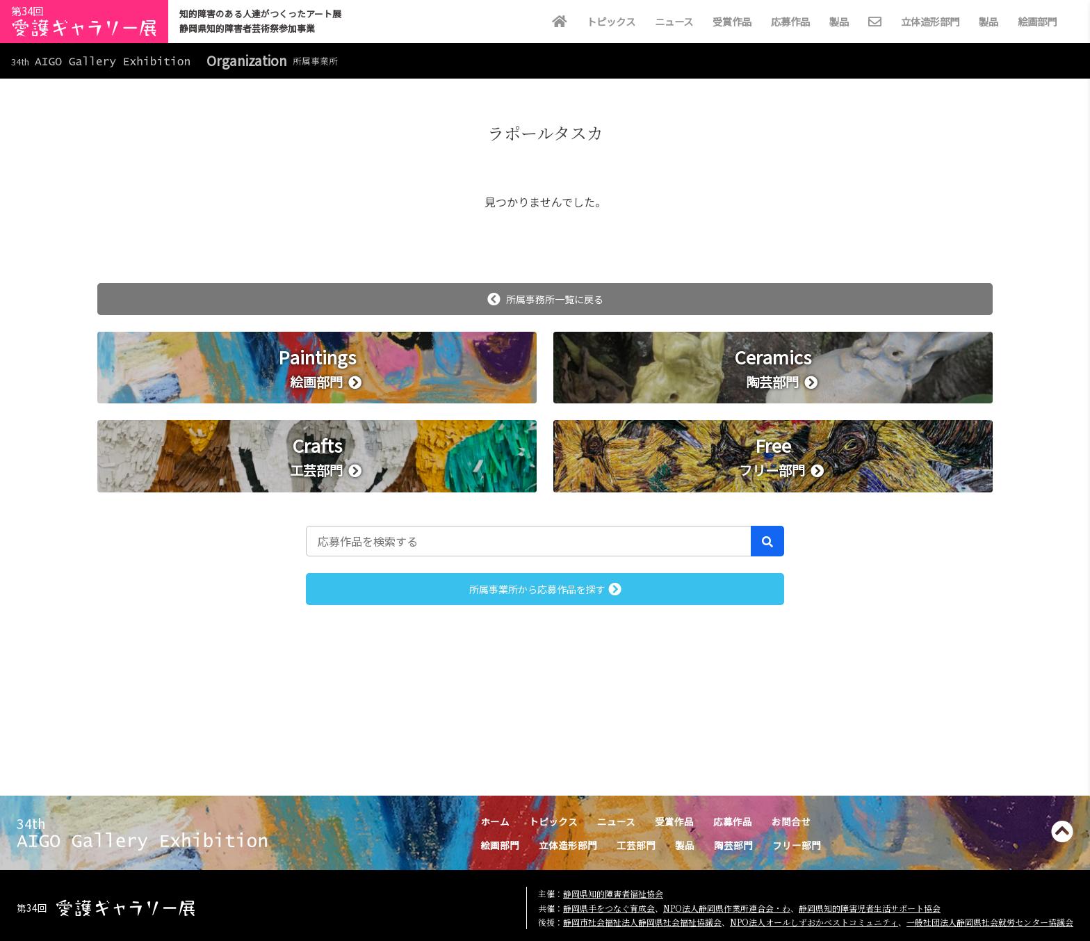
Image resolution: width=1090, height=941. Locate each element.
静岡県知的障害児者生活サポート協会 (870, 908)
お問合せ (791, 821)
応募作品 (790, 21)
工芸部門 (636, 845)
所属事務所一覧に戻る (545, 299)
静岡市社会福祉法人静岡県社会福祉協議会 (642, 922)
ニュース (674, 21)
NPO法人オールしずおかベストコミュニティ (814, 922)
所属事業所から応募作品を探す (545, 589)
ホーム (495, 821)
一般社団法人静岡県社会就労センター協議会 (989, 922)
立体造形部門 (930, 21)
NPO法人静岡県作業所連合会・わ (726, 908)
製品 (839, 21)
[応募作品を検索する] (528, 541)
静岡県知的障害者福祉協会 (613, 893)
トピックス (611, 21)
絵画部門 (1037, 21)
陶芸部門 (733, 845)
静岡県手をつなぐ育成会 (609, 908)
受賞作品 (732, 21)
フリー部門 (796, 845)
